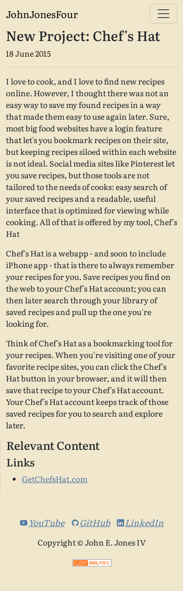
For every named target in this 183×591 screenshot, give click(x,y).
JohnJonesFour (42, 13)
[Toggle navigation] (163, 13)
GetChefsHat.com (54, 479)
